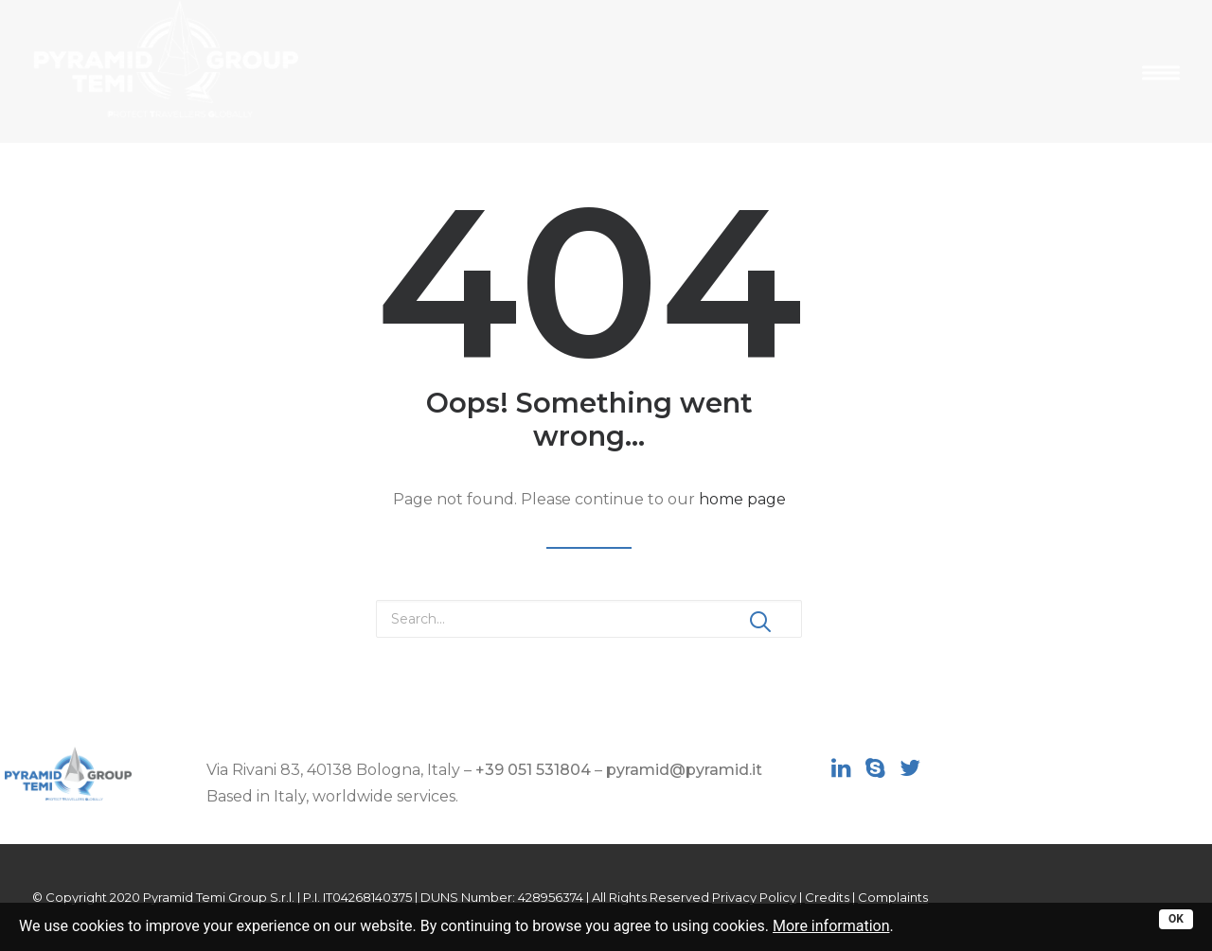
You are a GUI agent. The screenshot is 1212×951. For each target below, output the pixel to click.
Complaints (893, 897)
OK (1176, 918)
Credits (827, 897)
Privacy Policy (754, 897)
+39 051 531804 (533, 770)
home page (742, 499)
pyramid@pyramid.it (684, 770)
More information (831, 926)
